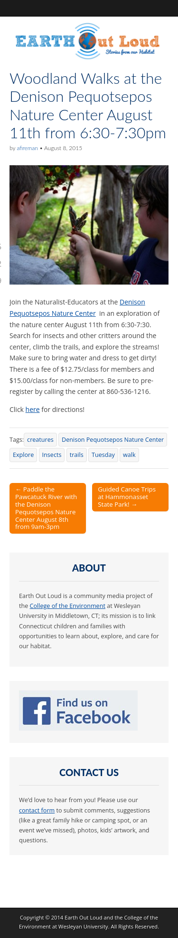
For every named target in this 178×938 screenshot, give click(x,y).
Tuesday (103, 455)
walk (129, 455)
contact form (37, 810)
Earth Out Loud (84, 917)
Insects (52, 455)
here (33, 409)
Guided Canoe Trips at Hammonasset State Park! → (127, 497)
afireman (27, 148)
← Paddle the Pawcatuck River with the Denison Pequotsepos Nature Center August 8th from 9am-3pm (46, 508)
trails (77, 455)
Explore (23, 455)
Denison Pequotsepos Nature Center (113, 440)
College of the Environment (67, 606)
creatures (40, 440)
